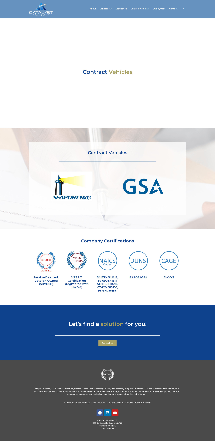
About (93, 9)
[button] (184, 9)
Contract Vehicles (140, 9)
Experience (121, 9)
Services (104, 9)
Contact (173, 9)
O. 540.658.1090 (107, 429)
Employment (158, 9)
